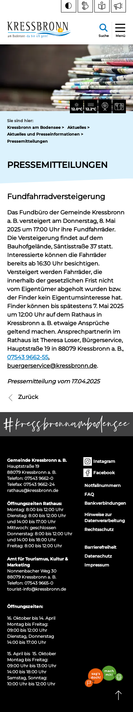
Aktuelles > (78, 127)
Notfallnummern (102, 485)
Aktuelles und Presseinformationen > (45, 134)
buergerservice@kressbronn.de (52, 365)
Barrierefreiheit (100, 547)
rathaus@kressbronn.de (32, 490)
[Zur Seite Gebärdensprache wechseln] (85, 6)
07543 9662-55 (27, 357)
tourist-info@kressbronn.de (36, 589)
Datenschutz (98, 556)
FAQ (89, 494)
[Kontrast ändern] (68, 6)
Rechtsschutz (98, 529)
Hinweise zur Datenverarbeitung (104, 517)
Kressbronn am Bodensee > (35, 127)
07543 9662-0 (38, 478)
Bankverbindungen (105, 503)
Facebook (99, 473)
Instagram (99, 462)
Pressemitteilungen (27, 141)
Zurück (22, 397)
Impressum (96, 565)
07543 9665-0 (38, 583)
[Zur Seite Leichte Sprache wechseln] (102, 6)
